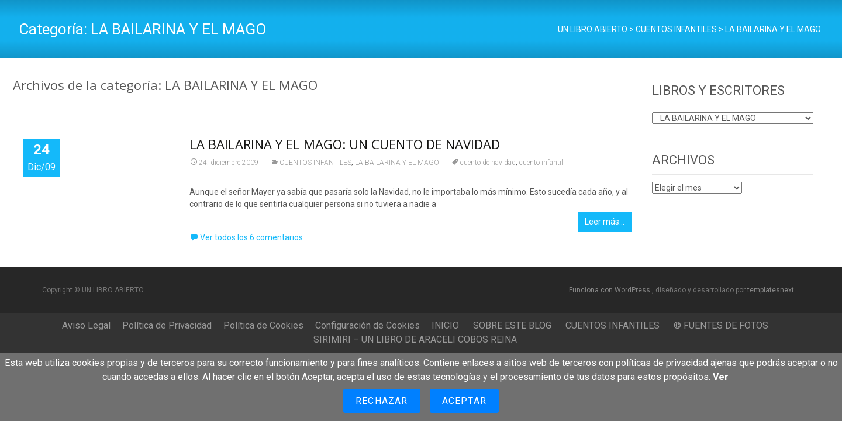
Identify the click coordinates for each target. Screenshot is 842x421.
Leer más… (604, 221)
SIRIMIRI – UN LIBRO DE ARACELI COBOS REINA (415, 339)
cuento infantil (541, 162)
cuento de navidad (488, 162)
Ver (721, 376)
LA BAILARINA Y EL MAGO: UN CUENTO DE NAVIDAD (344, 144)
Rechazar (382, 400)
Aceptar (464, 400)
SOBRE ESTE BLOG (512, 325)
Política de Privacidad (167, 325)
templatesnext (770, 290)
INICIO (445, 325)
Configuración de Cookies (367, 325)
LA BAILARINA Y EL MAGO (397, 162)
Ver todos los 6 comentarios (251, 237)
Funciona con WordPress (610, 290)
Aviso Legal (86, 325)
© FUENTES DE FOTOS (721, 325)
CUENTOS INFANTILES (315, 162)
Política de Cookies (263, 325)
